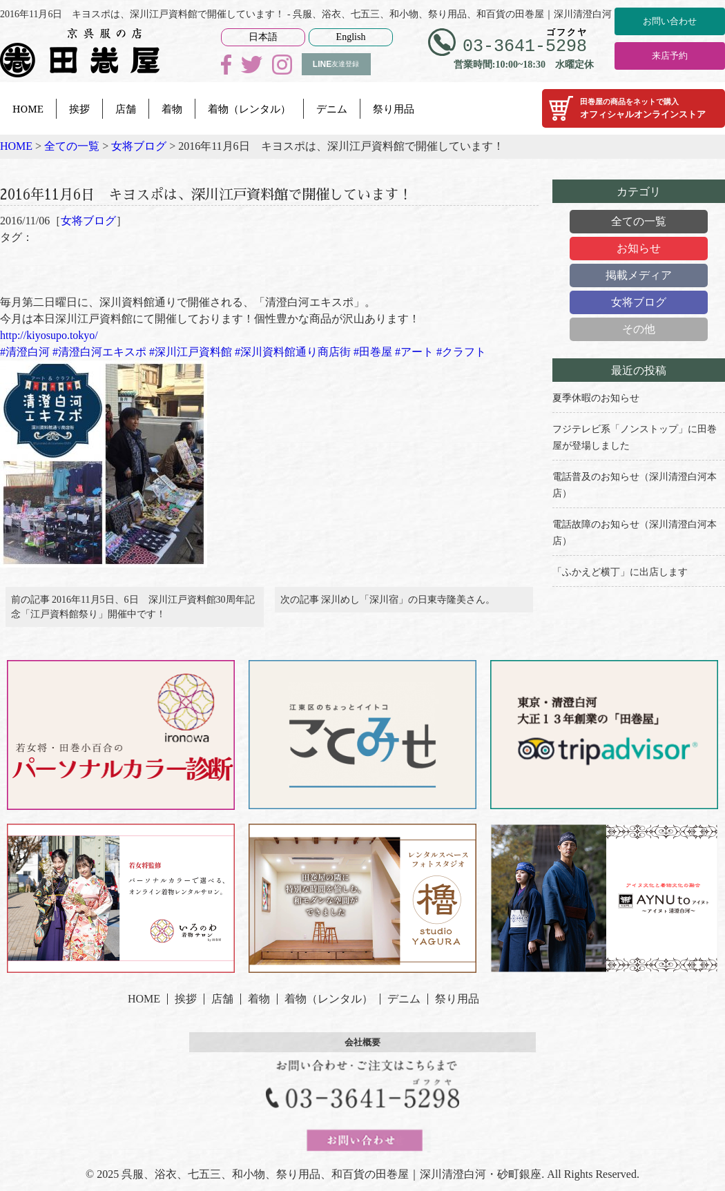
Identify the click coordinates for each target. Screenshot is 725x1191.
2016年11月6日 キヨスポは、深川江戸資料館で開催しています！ (259, 192)
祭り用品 (393, 108)
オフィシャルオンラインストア (633, 108)
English (351, 37)
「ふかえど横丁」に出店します (620, 572)
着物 (172, 108)
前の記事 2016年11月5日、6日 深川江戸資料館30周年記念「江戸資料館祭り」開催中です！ (133, 611)
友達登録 (336, 64)
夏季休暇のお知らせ (595, 398)
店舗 (125, 108)
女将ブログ (88, 220)
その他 (638, 329)
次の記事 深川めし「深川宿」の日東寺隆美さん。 (388, 604)
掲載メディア (639, 275)
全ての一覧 (638, 221)
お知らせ (639, 248)
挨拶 (79, 108)
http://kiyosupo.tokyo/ (49, 335)
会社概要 (362, 1051)
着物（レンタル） (249, 108)
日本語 (263, 37)
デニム (331, 108)
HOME (28, 108)
